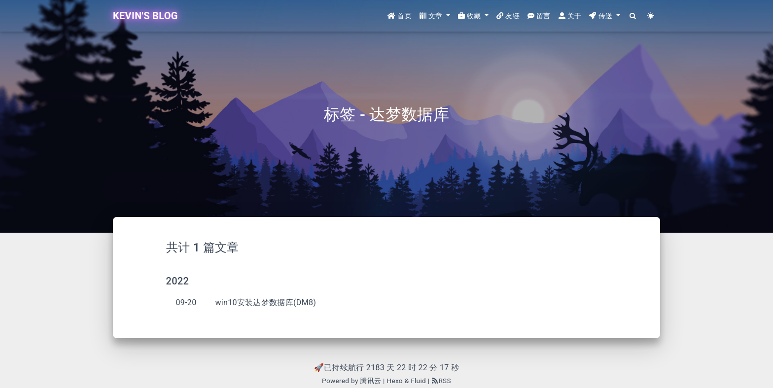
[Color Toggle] (651, 16)
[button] (435, 16)
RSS (441, 381)
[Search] (633, 16)
